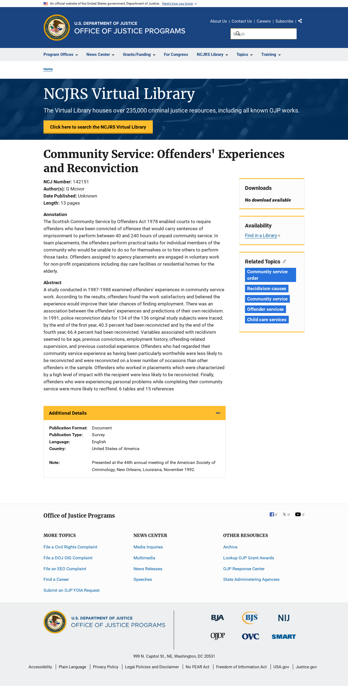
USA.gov (281, 666)
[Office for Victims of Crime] (250, 636)
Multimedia (144, 557)
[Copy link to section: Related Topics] (283, 261)
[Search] (264, 33)
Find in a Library (263, 235)
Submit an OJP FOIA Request (72, 590)
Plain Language (72, 666)
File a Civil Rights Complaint (70, 547)
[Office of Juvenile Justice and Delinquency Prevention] (218, 637)
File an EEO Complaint (65, 568)
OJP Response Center (244, 568)
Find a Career (56, 579)
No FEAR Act (197, 666)
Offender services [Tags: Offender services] (265, 309)
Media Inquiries (148, 547)
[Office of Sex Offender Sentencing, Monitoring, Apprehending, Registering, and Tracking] (284, 635)
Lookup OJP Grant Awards (248, 557)
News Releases (147, 568)
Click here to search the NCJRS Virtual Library (98, 127)
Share (302, 22)
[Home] (129, 28)
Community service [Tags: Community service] (267, 299)
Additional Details (68, 413)
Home (48, 69)
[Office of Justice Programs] (57, 27)
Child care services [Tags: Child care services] (267, 319)
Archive (230, 547)
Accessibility (40, 666)
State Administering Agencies (251, 579)
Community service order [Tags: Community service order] (267, 275)
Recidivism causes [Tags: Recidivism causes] (266, 288)
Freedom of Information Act (241, 666)
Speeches (142, 579)
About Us (218, 21)
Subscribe (284, 21)
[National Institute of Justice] (283, 615)
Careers (264, 21)
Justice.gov (306, 666)
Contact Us (242, 21)
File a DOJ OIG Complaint (68, 557)
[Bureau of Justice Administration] (217, 615)
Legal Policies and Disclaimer (152, 666)
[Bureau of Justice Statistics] (251, 621)
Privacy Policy (105, 666)
